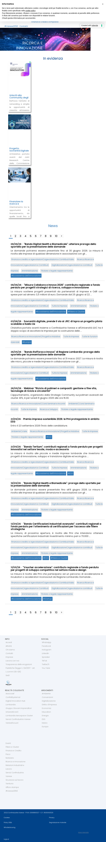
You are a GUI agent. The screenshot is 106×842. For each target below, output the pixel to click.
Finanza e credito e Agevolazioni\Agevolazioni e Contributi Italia (42, 259)
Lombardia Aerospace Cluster (19, 715)
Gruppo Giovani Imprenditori (19, 708)
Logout (6, 839)
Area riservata (83, 832)
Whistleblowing (9, 827)
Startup (48, 598)
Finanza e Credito (13, 750)
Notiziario (10, 758)
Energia (45, 715)
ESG (50, 437)
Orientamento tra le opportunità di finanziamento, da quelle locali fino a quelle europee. (19, 213)
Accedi (9, 642)
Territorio (9, 783)
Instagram (46, 649)
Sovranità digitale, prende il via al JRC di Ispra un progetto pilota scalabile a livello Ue (56, 323)
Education (46, 712)
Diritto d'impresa (49, 704)
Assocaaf (10, 693)
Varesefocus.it (12, 723)
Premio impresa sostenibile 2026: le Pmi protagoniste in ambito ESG (55, 420)
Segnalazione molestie (57, 822)
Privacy (51, 817)
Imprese (9, 657)
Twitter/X (45, 664)
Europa (27, 342)
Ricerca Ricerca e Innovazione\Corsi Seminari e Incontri (38, 403)
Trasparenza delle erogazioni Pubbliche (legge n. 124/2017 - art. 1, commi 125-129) (20, 668)
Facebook (46, 646)
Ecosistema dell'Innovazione (27, 275)
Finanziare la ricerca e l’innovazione (16, 204)
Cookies (7, 817)
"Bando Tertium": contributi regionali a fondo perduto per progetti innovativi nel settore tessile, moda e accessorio (57, 448)
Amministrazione (30, 270)
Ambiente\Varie (19, 431)
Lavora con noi (12, 660)
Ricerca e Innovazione (15, 761)
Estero (44, 723)
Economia (46, 708)
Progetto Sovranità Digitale (19, 149)
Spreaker (46, 657)
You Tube (46, 668)
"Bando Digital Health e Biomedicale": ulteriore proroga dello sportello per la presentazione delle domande (53, 245)
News (53, 225)
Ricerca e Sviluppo (49, 409)
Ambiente (46, 693)
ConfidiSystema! (13, 697)
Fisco (8, 754)
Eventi (8, 743)
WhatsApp (46, 642)
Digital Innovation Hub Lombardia (15, 703)
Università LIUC (12, 712)
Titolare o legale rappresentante (57, 270)
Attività (9, 646)
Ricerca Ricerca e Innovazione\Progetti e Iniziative (35, 336)
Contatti (23, 26)
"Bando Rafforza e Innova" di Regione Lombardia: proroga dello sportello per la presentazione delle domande (55, 353)
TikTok (44, 660)
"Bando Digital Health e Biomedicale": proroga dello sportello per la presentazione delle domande (56, 484)
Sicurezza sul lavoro (14, 780)
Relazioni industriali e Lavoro (15, 767)
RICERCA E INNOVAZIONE (29, 45)
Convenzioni (47, 697)
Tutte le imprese (59, 305)
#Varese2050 (11, 26)
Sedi (7, 675)
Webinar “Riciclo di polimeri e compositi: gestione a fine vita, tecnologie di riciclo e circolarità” (54, 390)
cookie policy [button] (30, 11)
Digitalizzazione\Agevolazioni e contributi (72, 265)
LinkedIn (45, 653)
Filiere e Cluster (76, 311)
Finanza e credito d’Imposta (44, 21)
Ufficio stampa (12, 787)
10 (56, 236)
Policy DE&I (8, 822)
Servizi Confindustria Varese (18, 719)
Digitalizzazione (49, 701)
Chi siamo (10, 649)
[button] (103, 4)
